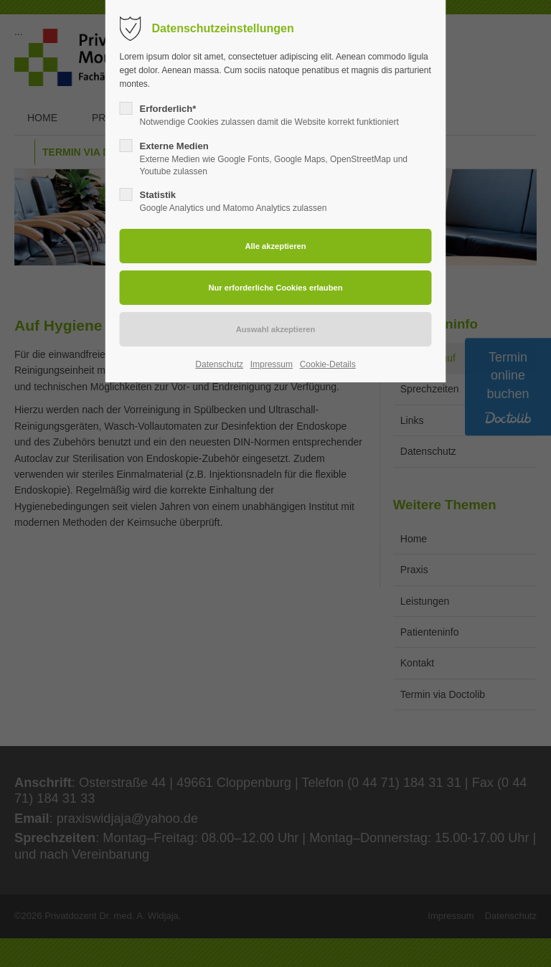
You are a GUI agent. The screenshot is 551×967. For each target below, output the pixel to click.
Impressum (271, 364)
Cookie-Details (328, 364)
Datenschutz (219, 364)
